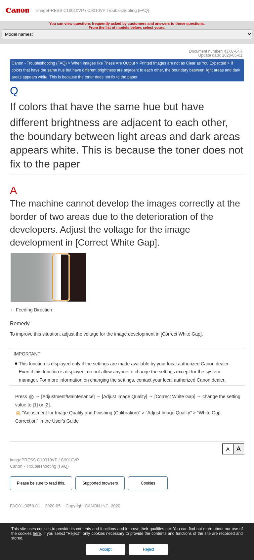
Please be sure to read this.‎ (41, 483)
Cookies (148, 483)
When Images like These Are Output (103, 63)
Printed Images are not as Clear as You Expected (183, 63)
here (37, 533)
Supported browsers (100, 483)
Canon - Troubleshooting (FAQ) (39, 63)
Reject (148, 549)
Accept (106, 549)
